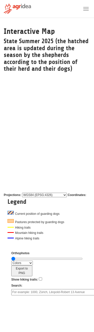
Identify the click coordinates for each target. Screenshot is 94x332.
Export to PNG (22, 271)
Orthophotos (20, 253)
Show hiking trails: (24, 279)
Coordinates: (77, 195)
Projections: (12, 195)
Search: (16, 285)
